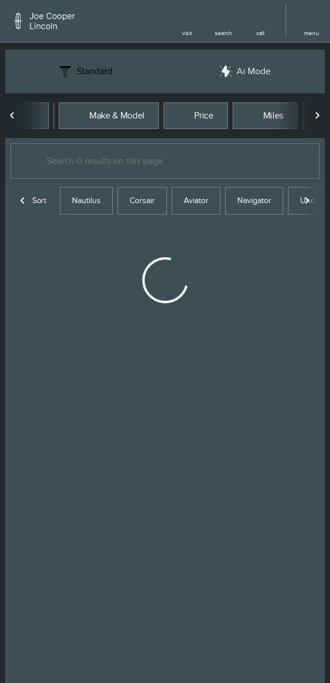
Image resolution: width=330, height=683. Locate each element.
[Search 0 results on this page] (165, 161)
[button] (186, 21)
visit (187, 33)
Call (260, 33)
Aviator (196, 200)
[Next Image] (317, 115)
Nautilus (86, 200)
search (223, 33)
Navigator (254, 200)
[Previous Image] (12, 115)
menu (311, 33)
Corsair (142, 200)
